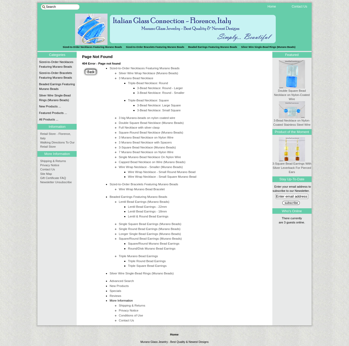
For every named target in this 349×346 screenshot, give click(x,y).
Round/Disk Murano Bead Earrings (152, 248)
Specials (115, 290)
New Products (119, 285)
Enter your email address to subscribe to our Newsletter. (292, 191)
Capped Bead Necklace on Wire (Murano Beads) (152, 162)
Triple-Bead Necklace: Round (148, 83)
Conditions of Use (131, 315)
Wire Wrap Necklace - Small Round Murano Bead (161, 172)
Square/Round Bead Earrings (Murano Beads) (150, 238)
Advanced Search (122, 280)
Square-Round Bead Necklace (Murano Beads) (151, 132)
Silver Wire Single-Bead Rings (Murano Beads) (268, 46)
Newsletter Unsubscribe (56, 182)
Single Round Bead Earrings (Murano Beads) (150, 228)
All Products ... (48, 119)
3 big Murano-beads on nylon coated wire (147, 117)
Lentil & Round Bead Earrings (148, 216)
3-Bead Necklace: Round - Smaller (160, 92)
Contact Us (126, 320)
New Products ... (50, 106)
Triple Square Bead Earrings (147, 265)
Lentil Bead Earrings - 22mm (147, 206)
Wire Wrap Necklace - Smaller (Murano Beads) (151, 167)
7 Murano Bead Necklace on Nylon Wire (146, 152)
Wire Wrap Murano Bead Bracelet (142, 189)
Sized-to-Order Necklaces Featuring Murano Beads (144, 68)
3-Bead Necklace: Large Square (159, 105)
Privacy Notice (128, 310)
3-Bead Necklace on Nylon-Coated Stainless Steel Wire (292, 121)
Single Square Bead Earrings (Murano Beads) (150, 224)
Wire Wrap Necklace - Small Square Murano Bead (162, 176)
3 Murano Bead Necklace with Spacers (145, 142)
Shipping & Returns (132, 305)
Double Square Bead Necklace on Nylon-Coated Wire (291, 93)
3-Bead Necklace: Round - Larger (160, 88)
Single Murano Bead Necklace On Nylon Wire (150, 157)
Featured (292, 55)
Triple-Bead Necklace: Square (148, 100)
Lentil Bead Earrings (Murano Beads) (144, 201)
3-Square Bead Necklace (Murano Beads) (147, 147)
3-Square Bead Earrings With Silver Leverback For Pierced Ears (291, 166)
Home (174, 334)
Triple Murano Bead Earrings (138, 256)
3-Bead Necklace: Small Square (159, 110)
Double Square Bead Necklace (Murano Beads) (151, 122)
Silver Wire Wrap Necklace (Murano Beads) (148, 73)
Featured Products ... (53, 112)
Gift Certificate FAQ (53, 178)
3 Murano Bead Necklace (136, 78)
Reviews (115, 295)
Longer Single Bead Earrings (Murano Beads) (150, 233)
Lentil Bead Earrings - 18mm (147, 211)
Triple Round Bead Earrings (147, 261)
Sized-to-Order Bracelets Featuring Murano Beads (155, 46)
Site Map (46, 173)
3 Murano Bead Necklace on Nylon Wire (146, 137)
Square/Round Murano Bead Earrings (153, 243)
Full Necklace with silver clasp (139, 127)
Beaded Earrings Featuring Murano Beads (212, 46)
